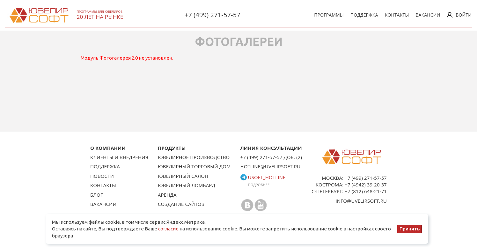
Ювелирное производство (194, 157)
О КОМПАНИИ (108, 148)
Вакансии (427, 15)
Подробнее (259, 184)
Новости (102, 176)
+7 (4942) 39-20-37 (366, 184)
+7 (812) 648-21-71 (366, 191)
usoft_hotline (263, 177)
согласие (168, 228)
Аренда (167, 195)
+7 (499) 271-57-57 (212, 15)
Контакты (397, 15)
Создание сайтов (181, 204)
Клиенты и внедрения (119, 157)
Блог (96, 195)
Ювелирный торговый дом (194, 166)
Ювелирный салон (183, 176)
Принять (410, 228)
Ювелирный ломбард (186, 185)
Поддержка (364, 15)
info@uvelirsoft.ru (361, 201)
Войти (459, 15)
